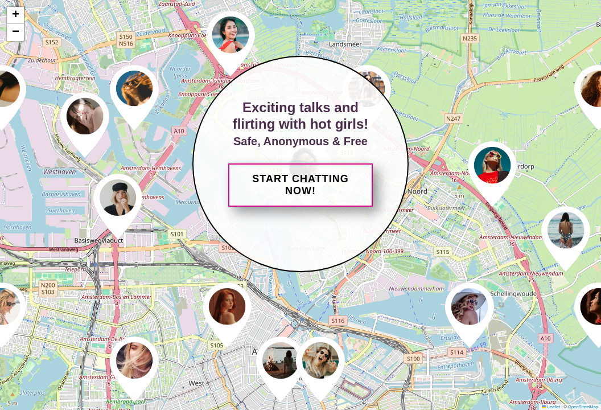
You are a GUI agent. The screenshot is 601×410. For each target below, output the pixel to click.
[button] (117, 205)
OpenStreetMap (583, 406)
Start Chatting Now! (300, 184)
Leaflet (551, 406)
